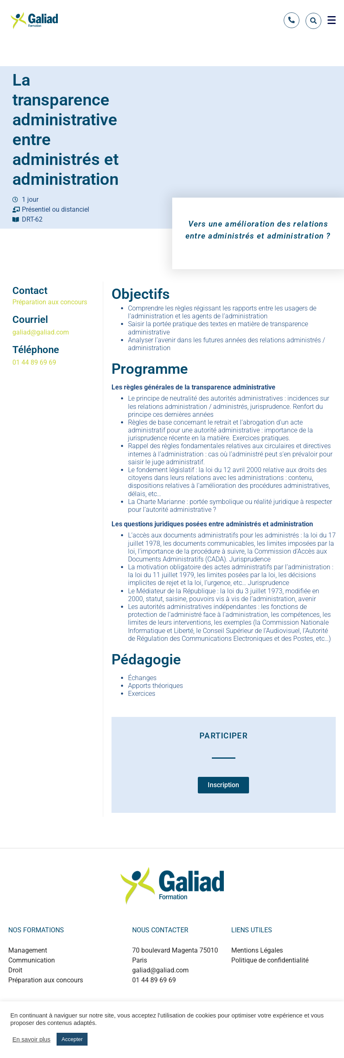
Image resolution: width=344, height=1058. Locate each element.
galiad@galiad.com (40, 332)
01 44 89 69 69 (34, 362)
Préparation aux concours (49, 302)
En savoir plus (31, 1039)
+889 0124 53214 (176, 997)
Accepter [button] (72, 1039)
